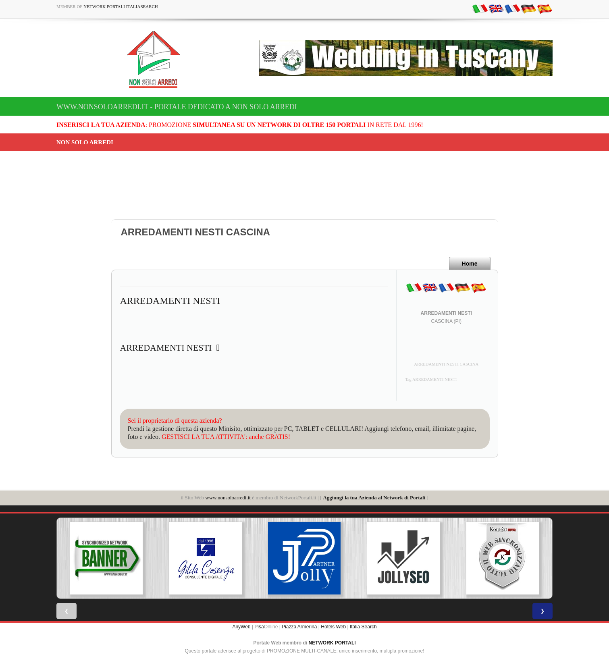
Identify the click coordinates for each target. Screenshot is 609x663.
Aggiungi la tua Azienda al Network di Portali (374, 498)
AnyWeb (241, 627)
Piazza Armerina (299, 627)
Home (470, 263)
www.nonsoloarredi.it (228, 498)
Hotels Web (333, 627)
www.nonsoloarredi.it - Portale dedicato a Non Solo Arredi (176, 107)
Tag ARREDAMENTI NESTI (431, 379)
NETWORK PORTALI (332, 643)
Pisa (259, 627)
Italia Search (363, 627)
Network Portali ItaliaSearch (120, 6)
